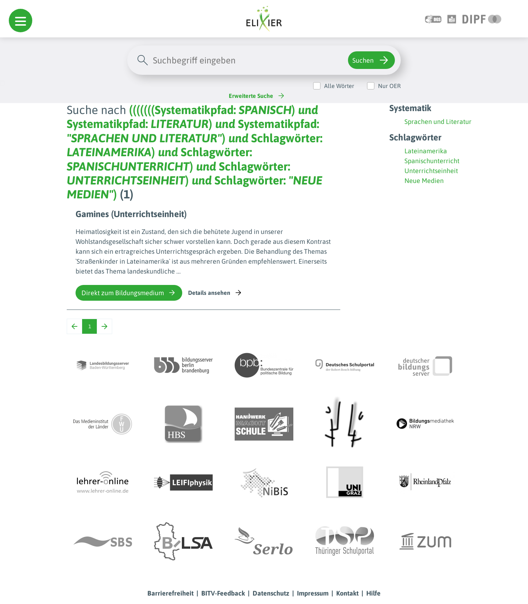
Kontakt (347, 593)
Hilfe (373, 593)
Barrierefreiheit (170, 593)
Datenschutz (271, 593)
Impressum (313, 593)
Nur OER (389, 86)
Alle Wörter (339, 86)
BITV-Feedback (223, 593)
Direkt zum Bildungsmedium (128, 292)
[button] (20, 20)
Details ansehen (215, 292)
